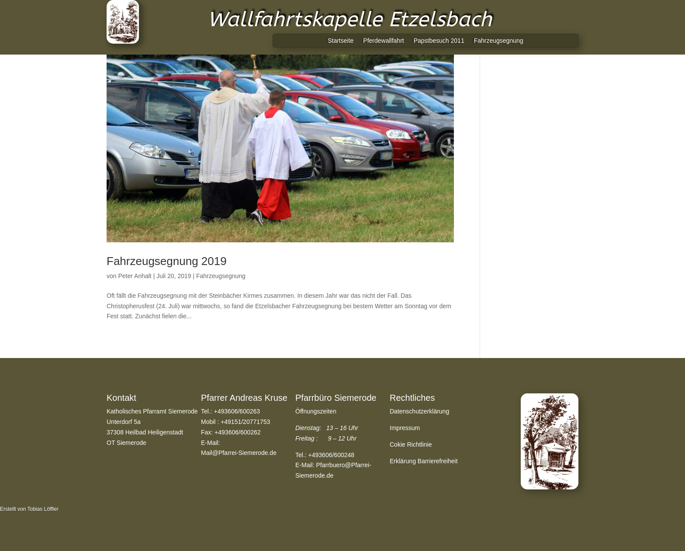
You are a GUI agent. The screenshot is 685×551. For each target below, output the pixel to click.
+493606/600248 (331, 454)
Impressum (405, 427)
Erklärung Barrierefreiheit (424, 461)
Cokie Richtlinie (411, 444)
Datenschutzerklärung (419, 411)
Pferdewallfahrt (383, 41)
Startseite (340, 41)
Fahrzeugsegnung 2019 (167, 261)
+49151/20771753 (245, 421)
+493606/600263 (237, 411)
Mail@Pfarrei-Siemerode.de (239, 452)
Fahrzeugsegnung (498, 41)
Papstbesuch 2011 (439, 41)
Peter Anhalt (134, 275)
